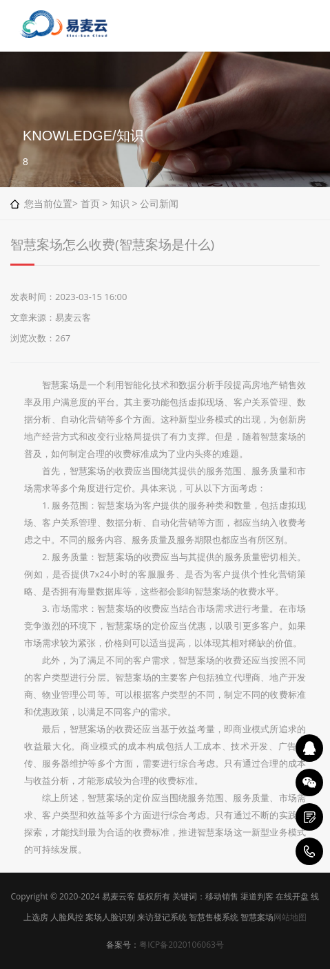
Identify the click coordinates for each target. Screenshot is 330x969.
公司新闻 (159, 203)
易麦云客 (73, 317)
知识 (120, 203)
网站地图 (290, 917)
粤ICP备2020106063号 (181, 944)
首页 (90, 203)
